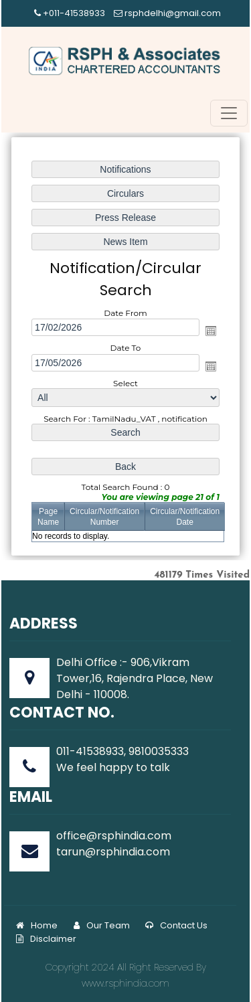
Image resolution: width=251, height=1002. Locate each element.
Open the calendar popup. (210, 331)
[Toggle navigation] (229, 113)
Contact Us (176, 925)
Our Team (102, 925)
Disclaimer (46, 938)
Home (37, 925)
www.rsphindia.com (125, 983)
